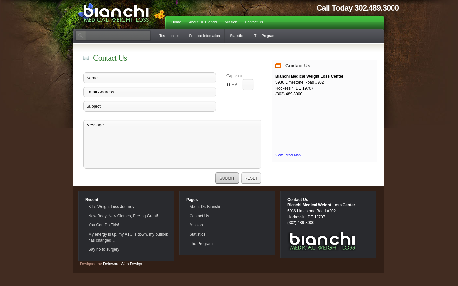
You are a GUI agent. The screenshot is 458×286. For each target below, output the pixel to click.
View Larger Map (288, 155)
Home (176, 22)
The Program (264, 36)
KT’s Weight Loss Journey (111, 206)
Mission (231, 22)
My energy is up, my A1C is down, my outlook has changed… (128, 237)
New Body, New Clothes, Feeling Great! (123, 216)
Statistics (237, 36)
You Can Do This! (104, 225)
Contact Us (254, 22)
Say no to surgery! (104, 249)
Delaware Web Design (122, 264)
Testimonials (169, 36)
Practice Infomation (204, 36)
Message (172, 144)
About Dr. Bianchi (203, 22)
